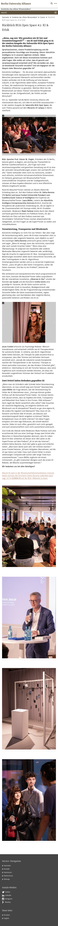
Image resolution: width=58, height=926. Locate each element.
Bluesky (8, 902)
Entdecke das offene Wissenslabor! (16, 9)
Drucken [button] (7, 915)
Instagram (8, 899)
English (6, 918)
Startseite (5, 17)
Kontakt (7, 869)
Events (42, 17)
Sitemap (7, 879)
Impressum (8, 872)
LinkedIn (8, 895)
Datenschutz (8, 876)
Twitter (7, 892)
